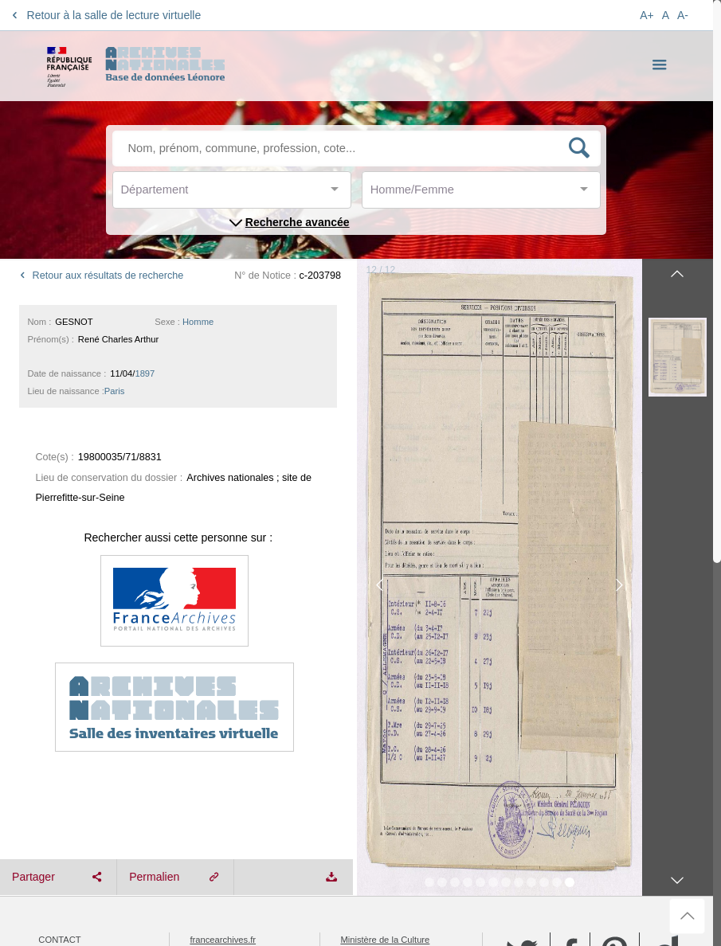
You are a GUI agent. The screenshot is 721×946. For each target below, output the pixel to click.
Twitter (522, 715)
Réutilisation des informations (117, 747)
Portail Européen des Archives (249, 717)
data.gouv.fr (213, 732)
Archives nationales (90, 732)
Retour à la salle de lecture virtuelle (104, 15)
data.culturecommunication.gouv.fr (408, 747)
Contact (59, 702)
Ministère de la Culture (384, 702)
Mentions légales (83, 717)
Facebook (570, 715)
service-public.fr (221, 747)
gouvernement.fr (372, 732)
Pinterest (614, 715)
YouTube (523, 755)
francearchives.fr (223, 702)
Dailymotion (665, 715)
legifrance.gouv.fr (374, 717)
